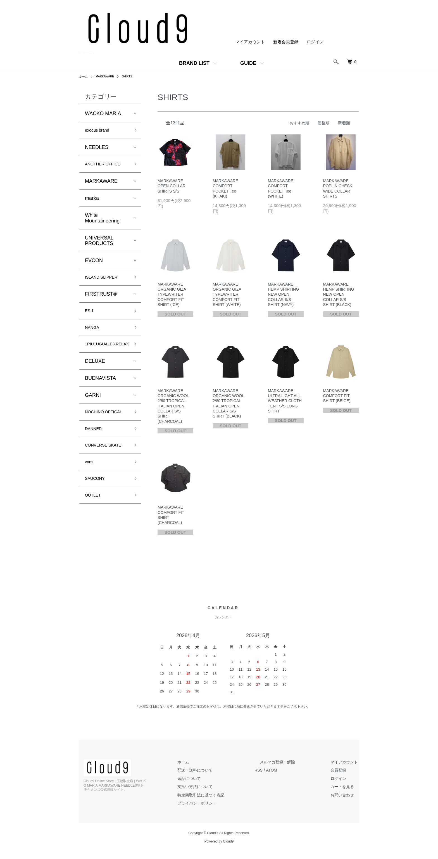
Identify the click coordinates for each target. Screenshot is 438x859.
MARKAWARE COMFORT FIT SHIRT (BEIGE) (337, 399)
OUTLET (95, 530)
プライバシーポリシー (216, 809)
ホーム (84, 76)
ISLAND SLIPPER (105, 280)
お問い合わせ (346, 801)
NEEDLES (96, 148)
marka (92, 200)
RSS (275, 776)
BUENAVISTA (100, 392)
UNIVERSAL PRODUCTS (99, 243)
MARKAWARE (108, 76)
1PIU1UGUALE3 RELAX (103, 354)
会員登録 (342, 776)
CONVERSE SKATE (99, 473)
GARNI (93, 409)
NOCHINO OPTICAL (97, 430)
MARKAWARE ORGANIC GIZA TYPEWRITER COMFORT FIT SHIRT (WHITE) (228, 296)
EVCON (94, 263)
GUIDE (248, 63)
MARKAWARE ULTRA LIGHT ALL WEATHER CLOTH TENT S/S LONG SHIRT (285, 404)
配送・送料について (214, 776)
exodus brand (100, 131)
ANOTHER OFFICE (107, 166)
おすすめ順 (297, 122)
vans (90, 494)
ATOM (288, 776)
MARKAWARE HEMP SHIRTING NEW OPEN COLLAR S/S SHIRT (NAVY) (284, 296)
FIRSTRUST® (101, 298)
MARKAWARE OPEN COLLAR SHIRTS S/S (172, 186)
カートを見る (346, 793)
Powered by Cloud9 (219, 848)
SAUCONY (97, 512)
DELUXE (95, 375)
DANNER (95, 451)
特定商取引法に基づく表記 (220, 801)
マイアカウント (250, 42)
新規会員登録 (285, 42)
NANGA (94, 333)
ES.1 (90, 315)
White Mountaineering (102, 220)
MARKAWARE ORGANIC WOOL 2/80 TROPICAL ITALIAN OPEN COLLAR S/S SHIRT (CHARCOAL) (174, 410)
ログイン (315, 42)
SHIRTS (133, 76)
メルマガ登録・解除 (289, 768)
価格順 (323, 122)
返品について (207, 785)
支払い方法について (214, 793)
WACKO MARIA (103, 113)
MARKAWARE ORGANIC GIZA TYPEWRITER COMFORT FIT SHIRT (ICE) (173, 296)
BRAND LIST (194, 63)
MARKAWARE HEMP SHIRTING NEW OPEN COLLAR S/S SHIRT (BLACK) (339, 296)
